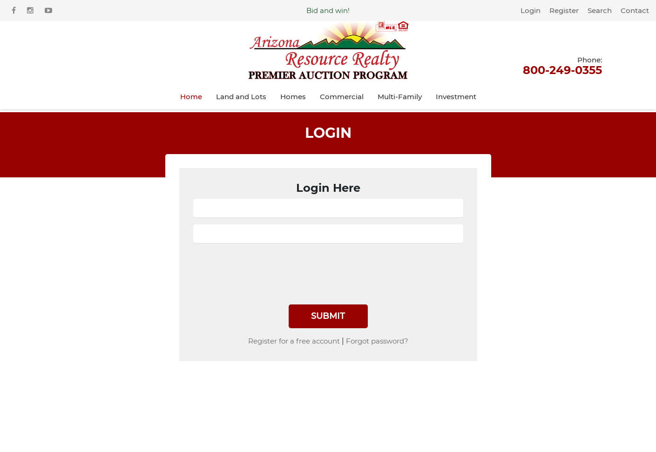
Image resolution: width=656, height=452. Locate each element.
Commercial (342, 96)
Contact (635, 10)
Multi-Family (400, 96)
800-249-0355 (562, 65)
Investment (456, 96)
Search (600, 10)
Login (531, 10)
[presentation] (264, 268)
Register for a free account (294, 341)
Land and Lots (241, 96)
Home (191, 96)
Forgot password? (377, 341)
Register (564, 10)
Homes (293, 96)
